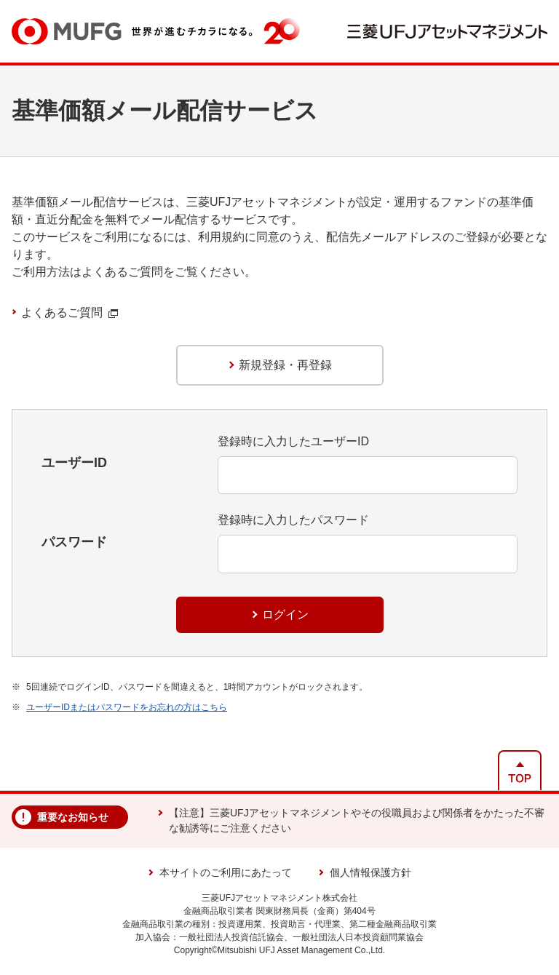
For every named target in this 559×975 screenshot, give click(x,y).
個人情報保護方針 (370, 872)
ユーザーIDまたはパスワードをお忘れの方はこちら (126, 707)
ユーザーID (74, 462)
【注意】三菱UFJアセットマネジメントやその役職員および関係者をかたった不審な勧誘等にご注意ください (356, 820)
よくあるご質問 (69, 312)
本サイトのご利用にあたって (225, 872)
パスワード (74, 542)
